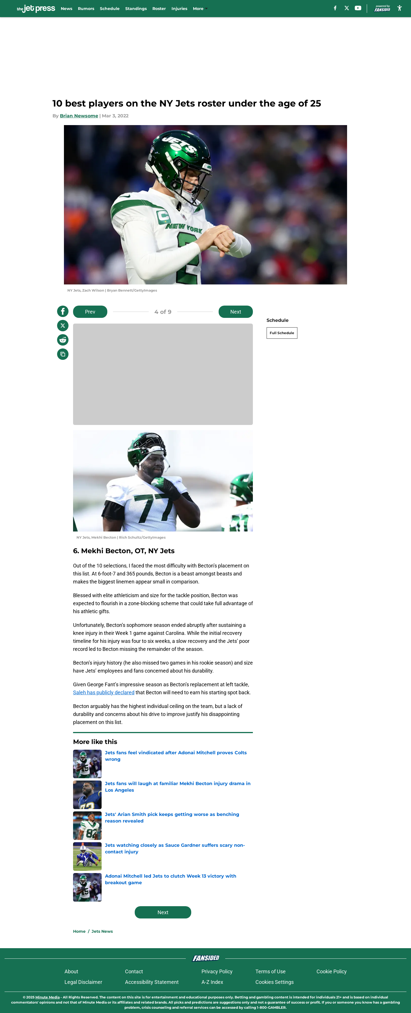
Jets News (102, 931)
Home (79, 931)
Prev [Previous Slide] (90, 312)
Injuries (179, 8)
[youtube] (358, 8)
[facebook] (335, 8)
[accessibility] (399, 8)
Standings (136, 8)
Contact (134, 971)
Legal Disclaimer (83, 982)
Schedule (110, 8)
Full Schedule (282, 333)
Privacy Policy (217, 971)
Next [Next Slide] (235, 312)
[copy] (62, 354)
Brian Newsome (79, 116)
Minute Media (47, 997)
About (71, 971)
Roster (159, 8)
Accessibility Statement (152, 982)
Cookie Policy (332, 971)
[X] (346, 8)
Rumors (86, 8)
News (66, 8)
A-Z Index (212, 982)
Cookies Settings (274, 982)
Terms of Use (270, 971)
